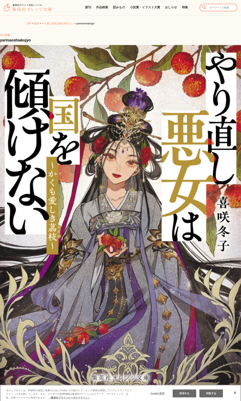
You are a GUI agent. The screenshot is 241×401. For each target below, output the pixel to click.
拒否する (184, 396)
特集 (185, 7)
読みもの (119, 7)
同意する (211, 396)
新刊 (88, 7)
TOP (28, 23)
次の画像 (5, 35)
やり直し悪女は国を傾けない (58, 23)
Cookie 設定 (158, 396)
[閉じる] (235, 395)
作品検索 (102, 7)
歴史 (36, 23)
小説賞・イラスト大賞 (145, 7)
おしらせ (171, 7)
